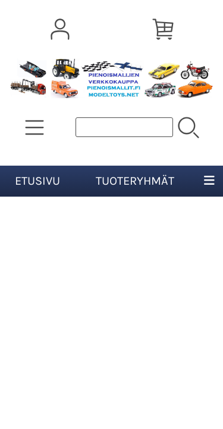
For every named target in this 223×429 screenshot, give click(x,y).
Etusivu (37, 181)
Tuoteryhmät (135, 181)
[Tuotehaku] (124, 127)
